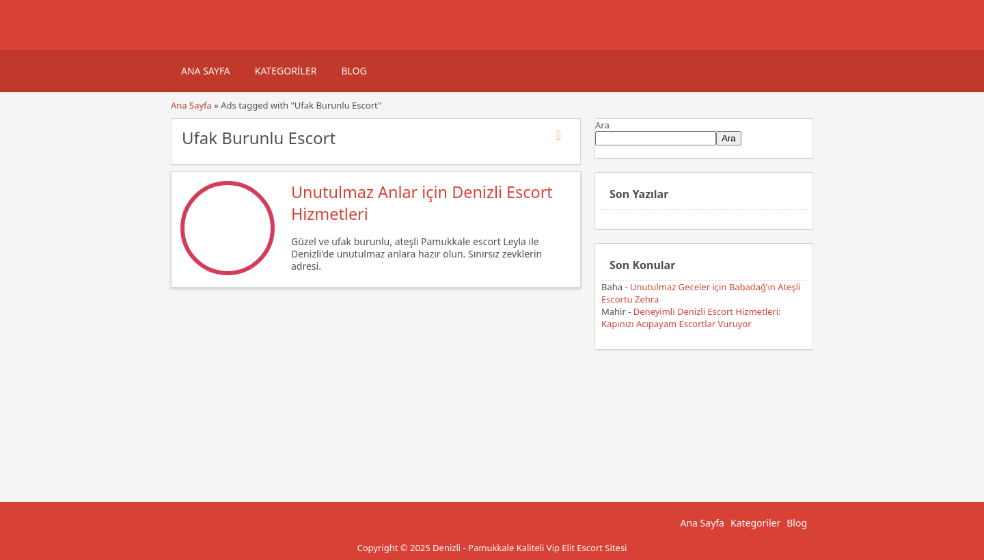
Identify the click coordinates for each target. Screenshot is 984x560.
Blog (353, 70)
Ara (602, 125)
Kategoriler (286, 70)
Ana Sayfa (205, 70)
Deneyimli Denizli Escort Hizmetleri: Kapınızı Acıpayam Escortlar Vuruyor (691, 317)
